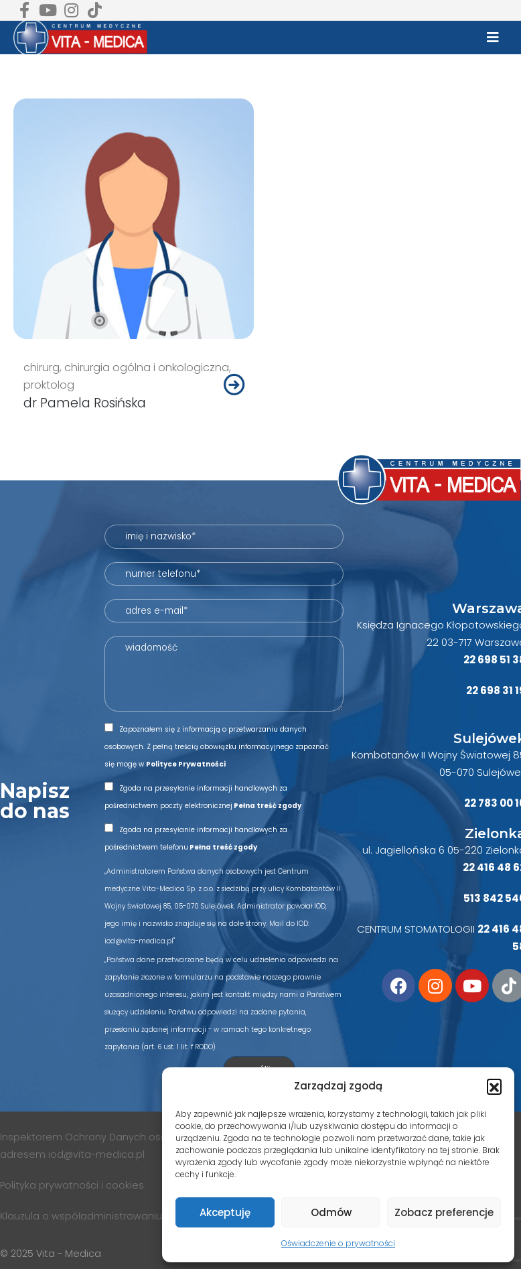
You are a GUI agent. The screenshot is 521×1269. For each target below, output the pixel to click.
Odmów (331, 1212)
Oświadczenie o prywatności (338, 1243)
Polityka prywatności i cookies (73, 1185)
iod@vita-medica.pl (96, 1154)
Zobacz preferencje (444, 1212)
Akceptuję (225, 1212)
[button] (494, 1086)
